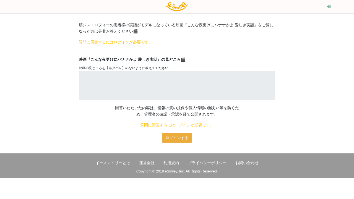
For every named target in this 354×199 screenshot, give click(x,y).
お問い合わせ (247, 163)
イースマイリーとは (112, 163)
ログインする (177, 137)
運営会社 (147, 163)
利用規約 (171, 163)
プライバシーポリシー (207, 163)
